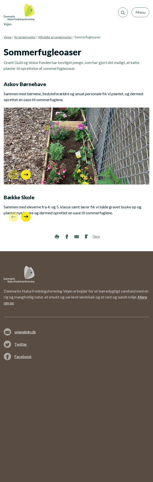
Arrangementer (25, 37)
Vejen (8, 37)
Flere (96, 236)
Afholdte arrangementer (55, 37)
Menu (140, 12)
